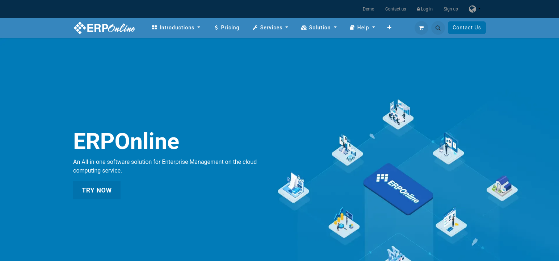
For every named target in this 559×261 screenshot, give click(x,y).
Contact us (395, 9)
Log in (425, 9)
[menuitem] (176, 27)
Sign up (451, 9)
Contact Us (467, 27)
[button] (438, 28)
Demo (368, 9)
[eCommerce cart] (421, 28)
